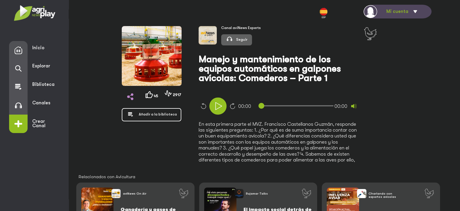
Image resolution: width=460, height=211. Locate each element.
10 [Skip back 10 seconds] (203, 106)
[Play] (218, 106)
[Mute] (354, 106)
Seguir (236, 38)
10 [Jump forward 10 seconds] (233, 106)
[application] (289, 107)
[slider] (297, 105)
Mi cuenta (397, 11)
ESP (323, 13)
